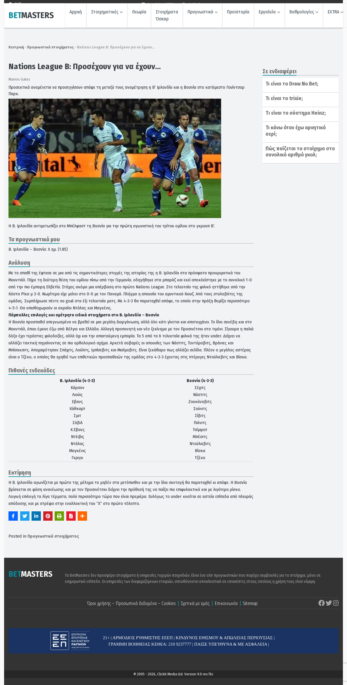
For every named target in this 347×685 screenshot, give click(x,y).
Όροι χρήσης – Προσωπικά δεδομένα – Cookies (131, 603)
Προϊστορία (238, 16)
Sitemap (250, 603)
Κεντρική (16, 47)
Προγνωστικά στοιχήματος (50, 47)
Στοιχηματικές (104, 16)
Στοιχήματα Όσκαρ (167, 19)
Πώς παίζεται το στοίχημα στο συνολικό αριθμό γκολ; (300, 151)
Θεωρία (139, 16)
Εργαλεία (267, 16)
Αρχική (76, 16)
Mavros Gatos (19, 79)
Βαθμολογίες (301, 16)
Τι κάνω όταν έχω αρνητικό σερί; (296, 130)
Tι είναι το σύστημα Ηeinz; (296, 113)
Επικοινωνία (226, 603)
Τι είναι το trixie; (284, 98)
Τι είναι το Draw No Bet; (292, 84)
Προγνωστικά (200, 16)
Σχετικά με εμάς (195, 603)
